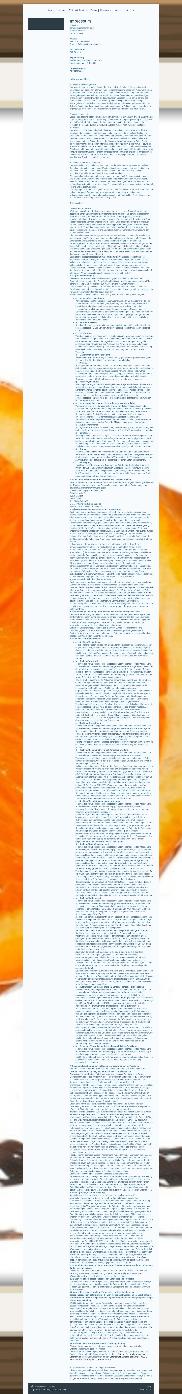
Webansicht (145, 1389)
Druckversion (38, 1387)
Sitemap (51, 1387)
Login (148, 1387)
